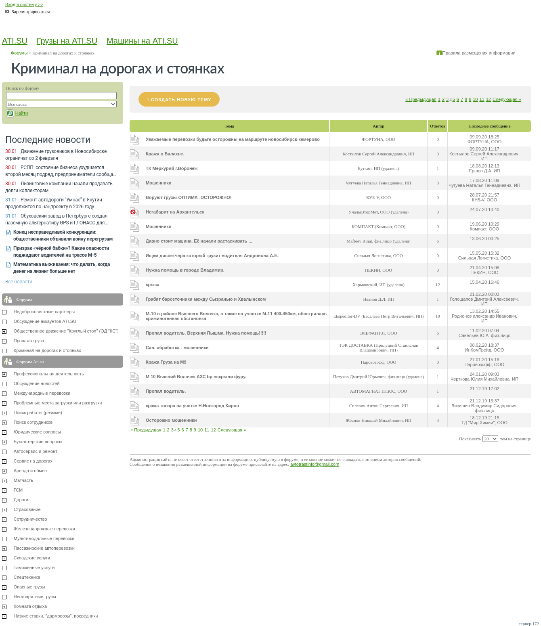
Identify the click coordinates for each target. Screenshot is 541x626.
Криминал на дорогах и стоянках (47, 350)
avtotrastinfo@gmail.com (314, 464)
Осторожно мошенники (171, 420)
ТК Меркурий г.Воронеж (171, 168)
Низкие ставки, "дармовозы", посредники (56, 615)
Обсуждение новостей (37, 383)
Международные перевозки (42, 393)
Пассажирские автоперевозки (44, 548)
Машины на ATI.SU (142, 40)
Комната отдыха (30, 606)
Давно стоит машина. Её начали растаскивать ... (199, 241)
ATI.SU (14, 40)
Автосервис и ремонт (35, 451)
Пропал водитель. (166, 391)
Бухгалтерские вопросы (38, 441)
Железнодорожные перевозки (44, 528)
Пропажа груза (29, 340)
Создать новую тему (181, 99)
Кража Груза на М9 (166, 362)
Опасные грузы (29, 586)
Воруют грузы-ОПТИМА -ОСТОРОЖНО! (188, 197)
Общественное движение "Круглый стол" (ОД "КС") (66, 331)
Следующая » (507, 99)
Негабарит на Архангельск (175, 211)
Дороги (21, 499)
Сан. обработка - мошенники (177, 347)
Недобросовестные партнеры (44, 311)
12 (488, 99)
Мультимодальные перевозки (44, 538)
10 (475, 99)
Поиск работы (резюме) (38, 412)
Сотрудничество (30, 519)
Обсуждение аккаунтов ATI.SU (45, 321)
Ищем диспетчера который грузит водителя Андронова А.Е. (212, 255)
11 (482, 99)
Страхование (27, 509)
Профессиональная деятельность (49, 373)
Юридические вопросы (37, 431)
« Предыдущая (420, 99)
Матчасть (23, 480)
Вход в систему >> (24, 4)
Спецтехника (27, 577)
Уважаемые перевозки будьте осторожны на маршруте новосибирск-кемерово (233, 139)
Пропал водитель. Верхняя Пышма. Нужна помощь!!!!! (206, 333)
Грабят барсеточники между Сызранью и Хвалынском (206, 299)
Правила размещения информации (479, 52)
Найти (21, 113)
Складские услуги (32, 557)
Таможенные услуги (34, 567)
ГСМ (18, 490)
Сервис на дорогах (33, 461)
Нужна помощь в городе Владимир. (185, 270)
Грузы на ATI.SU (67, 40)
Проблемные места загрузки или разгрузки (58, 402)
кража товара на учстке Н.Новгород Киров (192, 405)
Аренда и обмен (30, 470)
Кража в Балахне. (165, 153)
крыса (152, 284)
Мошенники (159, 182)
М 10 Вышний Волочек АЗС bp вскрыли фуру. (196, 376)
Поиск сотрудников (33, 422)
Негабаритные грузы (35, 596)
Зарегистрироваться (31, 12)
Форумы (19, 52)
